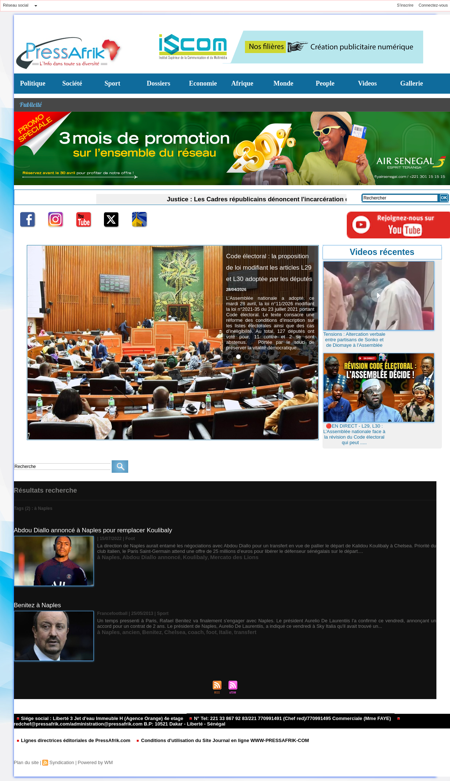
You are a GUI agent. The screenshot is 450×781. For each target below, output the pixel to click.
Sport (112, 83)
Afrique (242, 83)
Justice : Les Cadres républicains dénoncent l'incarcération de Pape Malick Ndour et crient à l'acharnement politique (299, 198)
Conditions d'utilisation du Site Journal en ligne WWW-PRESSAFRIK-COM (206, 739)
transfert (219, 630)
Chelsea (160, 630)
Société (72, 83)
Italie (203, 630)
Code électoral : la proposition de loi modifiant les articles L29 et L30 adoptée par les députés (266, 283)
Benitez (142, 630)
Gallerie (411, 83)
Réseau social (15, 5)
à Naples (106, 555)
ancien (125, 630)
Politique (33, 83)
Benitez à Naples (39, 605)
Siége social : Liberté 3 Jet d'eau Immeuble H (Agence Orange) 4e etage (94, 718)
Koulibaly (176, 555)
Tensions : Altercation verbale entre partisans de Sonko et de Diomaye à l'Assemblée (354, 339)
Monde (284, 83)
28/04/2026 (236, 323)
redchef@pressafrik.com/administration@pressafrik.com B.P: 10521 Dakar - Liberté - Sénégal (192, 721)
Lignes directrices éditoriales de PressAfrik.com (69, 739)
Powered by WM (90, 761)
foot (191, 630)
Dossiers (158, 83)
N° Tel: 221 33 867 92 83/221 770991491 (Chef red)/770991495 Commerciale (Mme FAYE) (269, 718)
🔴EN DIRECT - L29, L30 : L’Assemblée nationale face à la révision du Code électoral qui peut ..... (354, 434)
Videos (367, 83)
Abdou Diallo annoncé (141, 555)
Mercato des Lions (207, 555)
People (325, 83)
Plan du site (25, 761)
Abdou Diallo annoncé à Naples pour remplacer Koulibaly (97, 530)
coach (178, 630)
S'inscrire (405, 5)
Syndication (58, 761)
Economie (203, 83)
